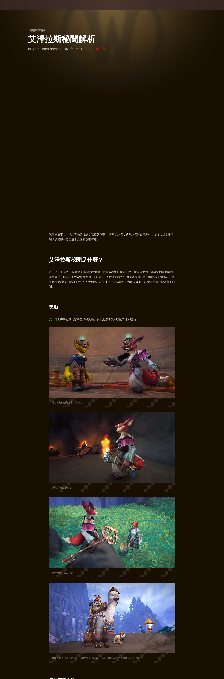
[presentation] (13, 9)
